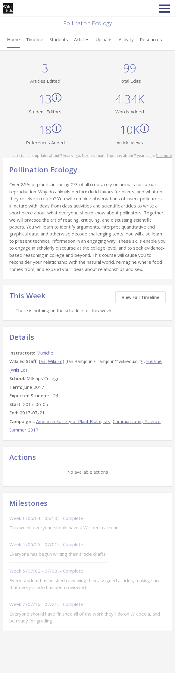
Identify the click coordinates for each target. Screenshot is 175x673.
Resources (151, 39)
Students (58, 39)
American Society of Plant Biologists (73, 421)
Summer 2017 (24, 430)
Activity (126, 39)
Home (13, 39)
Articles (81, 39)
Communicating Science (137, 421)
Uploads (104, 39)
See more (164, 155)
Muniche (44, 353)
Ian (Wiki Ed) (51, 361)
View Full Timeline (140, 297)
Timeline (34, 39)
